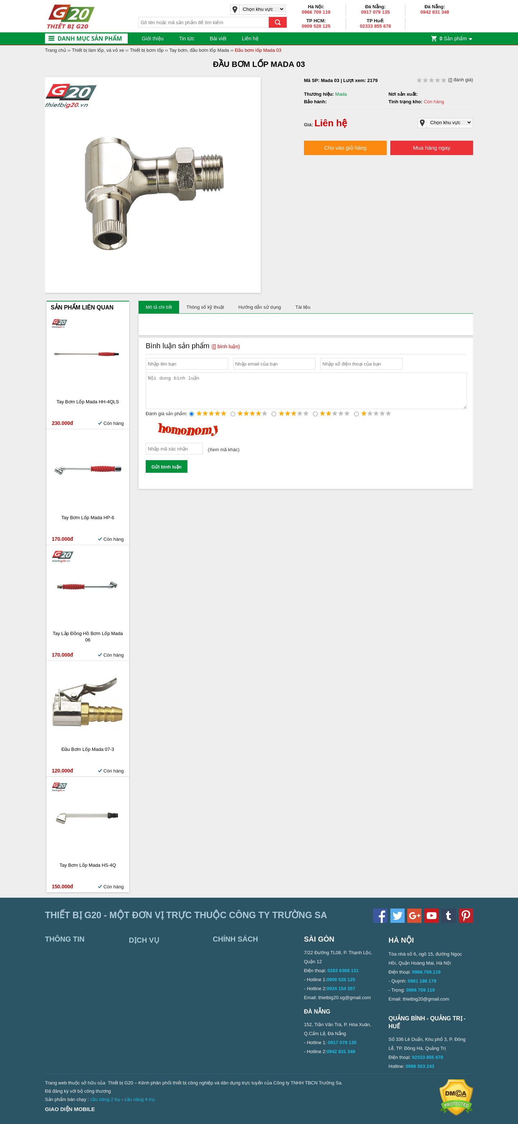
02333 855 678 (375, 26)
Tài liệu (302, 307)
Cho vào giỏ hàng (345, 148)
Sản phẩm (453, 38)
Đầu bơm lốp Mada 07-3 (88, 749)
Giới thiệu (153, 38)
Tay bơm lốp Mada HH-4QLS (87, 401)
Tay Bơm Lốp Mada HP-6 (88, 517)
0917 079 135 (375, 12)
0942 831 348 (435, 12)
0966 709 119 (316, 12)
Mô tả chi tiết (159, 307)
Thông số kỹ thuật (205, 307)
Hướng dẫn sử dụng (259, 307)
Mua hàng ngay (431, 148)
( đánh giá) (445, 79)
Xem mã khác (223, 456)
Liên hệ (250, 38)
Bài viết (218, 38)
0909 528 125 (316, 26)
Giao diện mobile (70, 1109)
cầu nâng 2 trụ (105, 1099)
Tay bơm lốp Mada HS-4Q (88, 865)
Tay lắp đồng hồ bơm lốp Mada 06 (88, 637)
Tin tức (187, 38)
